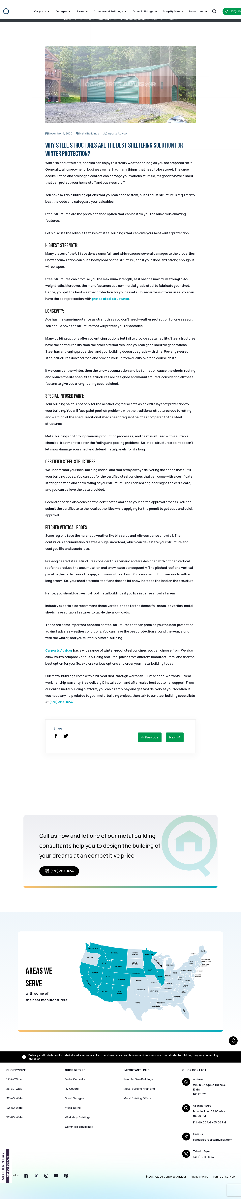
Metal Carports (75, 1079)
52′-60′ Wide (14, 1117)
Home (68, 19)
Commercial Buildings (105, 8)
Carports (43, 8)
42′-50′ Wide (14, 1108)
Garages (62, 8)
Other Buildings (137, 8)
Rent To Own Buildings (138, 1079)
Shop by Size (163, 8)
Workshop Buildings (78, 1117)
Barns (79, 8)
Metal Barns (73, 1108)
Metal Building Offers (137, 1098)
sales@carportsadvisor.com (212, 1139)
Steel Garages (74, 1098)
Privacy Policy (199, 1176)
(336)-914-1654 (61, 702)
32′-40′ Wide (14, 1098)
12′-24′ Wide (14, 1079)
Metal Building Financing (139, 1089)
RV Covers (72, 1089)
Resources (186, 8)
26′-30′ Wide (14, 1089)
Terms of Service (224, 1176)
